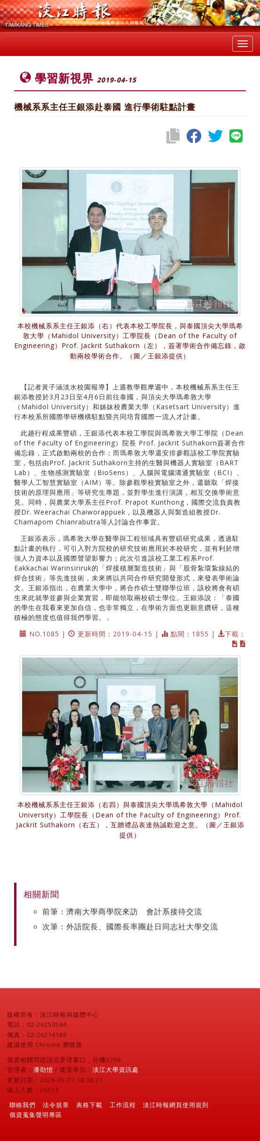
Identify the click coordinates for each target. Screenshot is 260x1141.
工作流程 (123, 1105)
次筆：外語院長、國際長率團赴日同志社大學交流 (130, 926)
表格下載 (89, 1105)
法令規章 (56, 1105)
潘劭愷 (43, 1069)
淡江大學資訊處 (116, 1069)
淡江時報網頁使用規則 (176, 1105)
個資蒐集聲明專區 (35, 1114)
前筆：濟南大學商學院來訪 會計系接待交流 (122, 911)
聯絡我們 (22, 1105)
